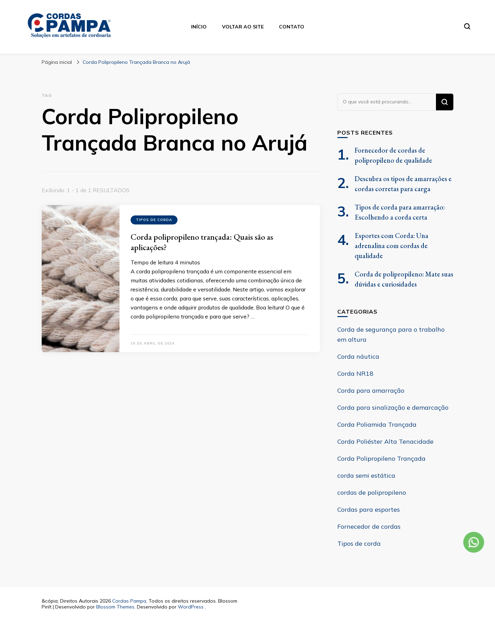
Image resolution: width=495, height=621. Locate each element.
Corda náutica (358, 356)
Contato (291, 27)
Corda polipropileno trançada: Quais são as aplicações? (202, 242)
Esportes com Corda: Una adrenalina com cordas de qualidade (391, 245)
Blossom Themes (115, 607)
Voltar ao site (243, 27)
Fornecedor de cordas (369, 526)
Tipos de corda (154, 220)
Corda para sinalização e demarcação (392, 407)
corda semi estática (366, 475)
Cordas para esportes (368, 509)
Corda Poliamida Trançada (376, 424)
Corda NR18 (355, 373)
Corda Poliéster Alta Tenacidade (385, 441)
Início (199, 27)
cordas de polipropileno (371, 492)
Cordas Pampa (129, 601)
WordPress (191, 607)
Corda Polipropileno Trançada (381, 458)
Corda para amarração (370, 390)
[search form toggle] (467, 26)
